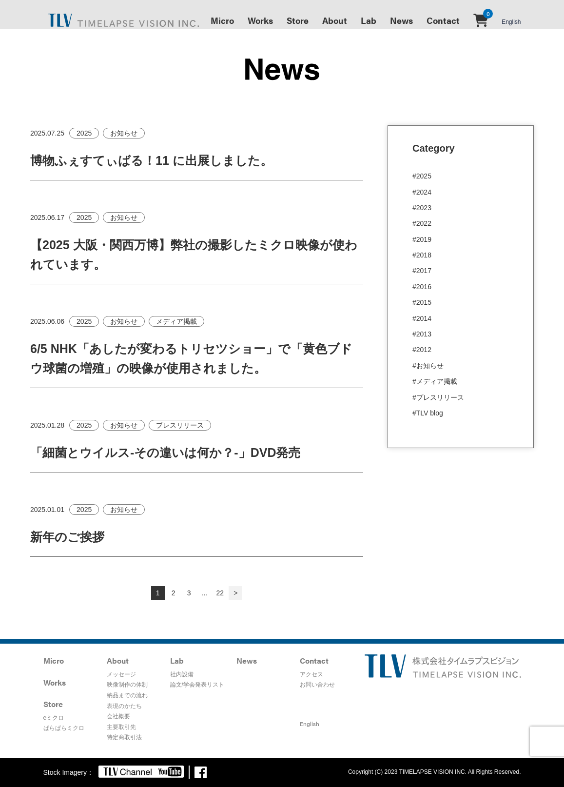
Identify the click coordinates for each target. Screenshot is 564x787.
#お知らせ (428, 366)
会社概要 (118, 716)
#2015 (421, 302)
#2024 (421, 192)
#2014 (421, 318)
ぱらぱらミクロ (63, 728)
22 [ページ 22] (220, 593)
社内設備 (182, 674)
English (511, 22)
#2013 (421, 334)
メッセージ (121, 674)
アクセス (311, 674)
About (334, 20)
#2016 (421, 287)
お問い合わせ (317, 684)
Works (260, 20)
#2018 (421, 255)
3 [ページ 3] (189, 593)
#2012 (421, 350)
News (401, 20)
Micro (222, 20)
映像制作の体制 (127, 684)
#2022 (421, 223)
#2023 (421, 208)
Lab (368, 20)
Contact (443, 20)
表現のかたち (124, 706)
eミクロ (53, 717)
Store (298, 20)
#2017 (421, 271)
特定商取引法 (124, 737)
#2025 (421, 176)
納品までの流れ (127, 695)
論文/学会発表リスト (197, 684)
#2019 (421, 239)
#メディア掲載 (434, 381)
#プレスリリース (438, 397)
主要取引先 (121, 727)
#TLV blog (427, 413)
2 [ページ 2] (173, 593)
